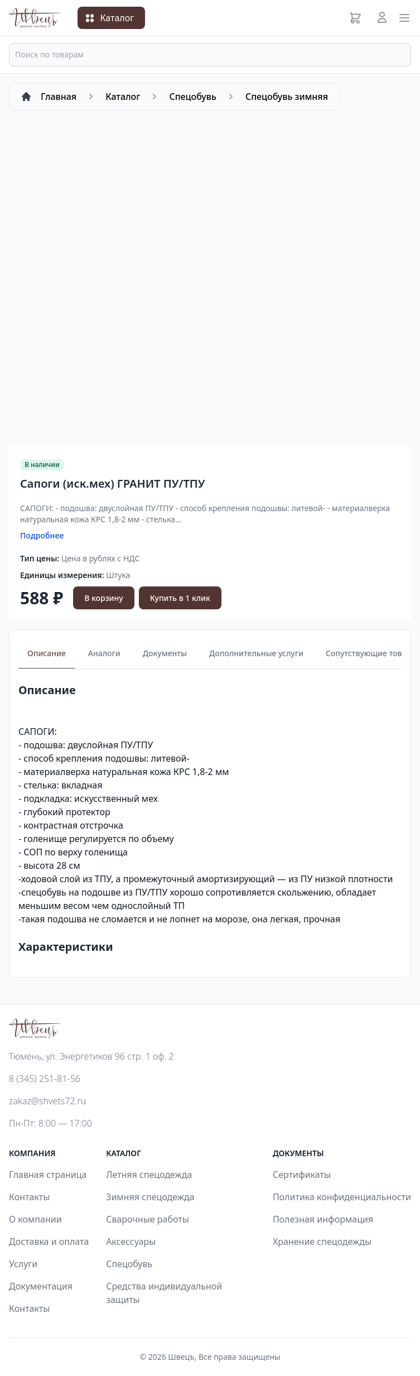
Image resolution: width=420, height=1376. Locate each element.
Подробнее (42, 535)
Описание (46, 653)
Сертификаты (302, 1174)
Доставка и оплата (49, 1241)
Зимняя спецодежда (150, 1197)
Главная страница (48, 1174)
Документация (41, 1286)
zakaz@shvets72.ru (47, 1101)
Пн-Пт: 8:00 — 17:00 (50, 1123)
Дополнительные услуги (256, 653)
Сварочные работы (147, 1219)
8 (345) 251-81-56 (44, 1078)
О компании (35, 1219)
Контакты (29, 1197)
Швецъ (181, 1356)
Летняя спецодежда (149, 1174)
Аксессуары (131, 1241)
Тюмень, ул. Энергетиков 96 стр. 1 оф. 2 (91, 1056)
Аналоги (104, 653)
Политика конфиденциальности (342, 1197)
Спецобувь (129, 1264)
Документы (165, 653)
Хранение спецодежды (322, 1241)
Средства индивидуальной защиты (164, 1293)
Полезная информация (323, 1219)
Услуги (23, 1264)
